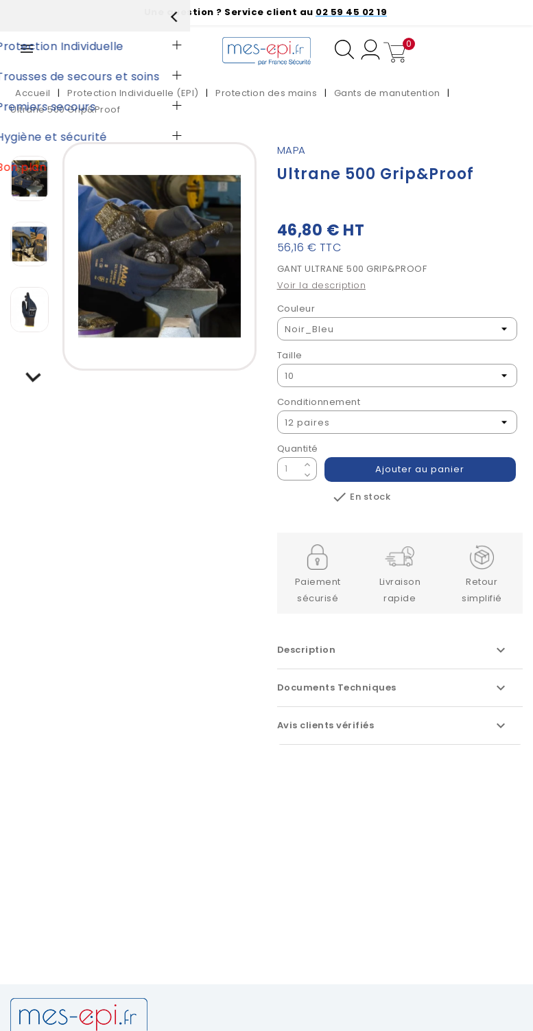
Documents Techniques (393, 688)
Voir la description (321, 285)
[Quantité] (288, 468)
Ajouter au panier (420, 469)
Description (393, 650)
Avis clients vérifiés (393, 725)
